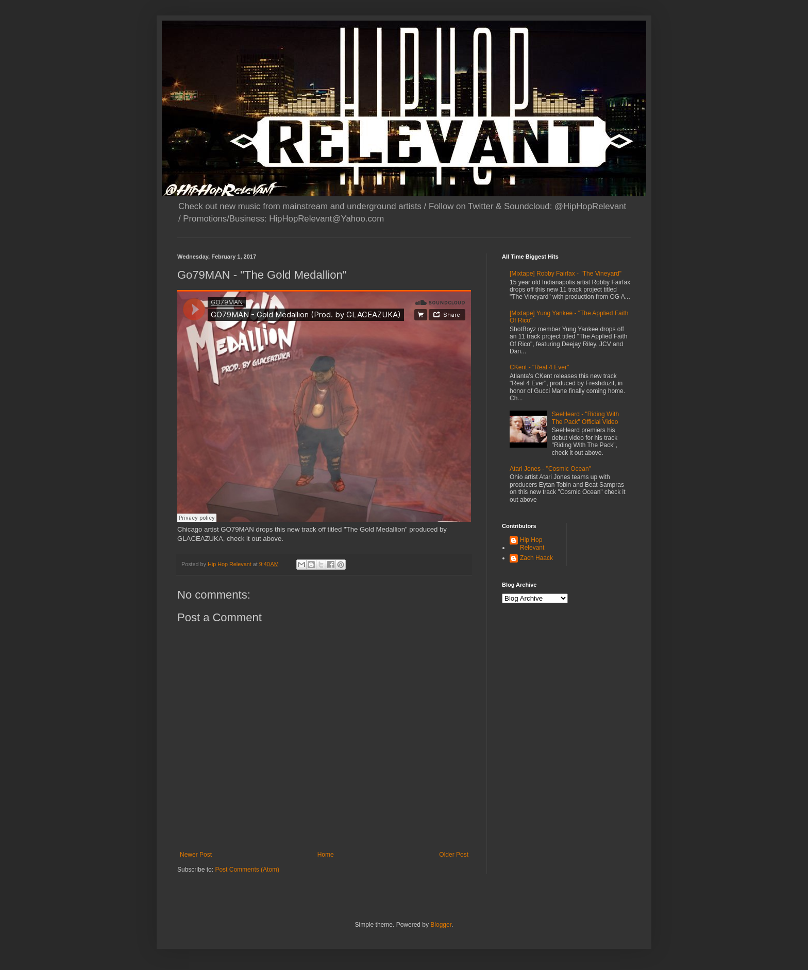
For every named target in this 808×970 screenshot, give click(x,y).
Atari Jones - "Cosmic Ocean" (550, 468)
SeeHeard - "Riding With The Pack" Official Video (585, 418)
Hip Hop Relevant (532, 543)
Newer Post (196, 854)
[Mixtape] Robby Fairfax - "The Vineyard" (565, 273)
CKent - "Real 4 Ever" (539, 367)
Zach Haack (536, 557)
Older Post (453, 854)
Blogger (440, 924)
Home (325, 854)
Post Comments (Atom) (247, 869)
